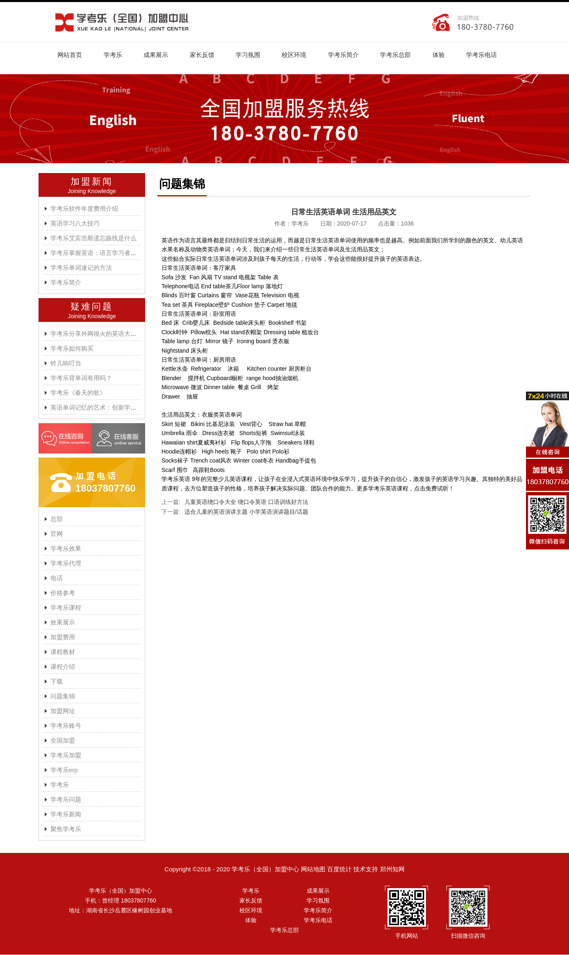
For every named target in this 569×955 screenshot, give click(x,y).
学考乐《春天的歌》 (78, 393)
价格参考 (62, 593)
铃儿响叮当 (65, 363)
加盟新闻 (92, 182)
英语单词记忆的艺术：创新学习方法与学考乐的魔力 (121, 407)
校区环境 (297, 54)
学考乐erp (64, 770)
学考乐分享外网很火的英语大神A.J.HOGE (107, 333)
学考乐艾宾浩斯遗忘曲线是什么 (93, 238)
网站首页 (70, 54)
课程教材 (62, 652)
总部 (56, 519)
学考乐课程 (65, 607)
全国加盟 (62, 740)
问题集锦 (62, 696)
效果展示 (62, 622)
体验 (444, 54)
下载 (56, 681)
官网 (56, 534)
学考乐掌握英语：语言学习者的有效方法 (105, 253)
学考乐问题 (65, 799)
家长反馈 (204, 54)
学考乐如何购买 (71, 348)
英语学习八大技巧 (75, 223)
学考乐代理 (65, 563)
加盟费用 (62, 637)
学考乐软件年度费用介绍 (84, 208)
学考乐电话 (487, 54)
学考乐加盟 (65, 755)
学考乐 (114, 54)
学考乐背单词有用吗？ (81, 378)
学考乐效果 (65, 548)
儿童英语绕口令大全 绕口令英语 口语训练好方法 (246, 502)
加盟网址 (62, 711)
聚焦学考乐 (65, 829)
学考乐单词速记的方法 (81, 267)
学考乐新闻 (65, 814)
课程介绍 (62, 666)
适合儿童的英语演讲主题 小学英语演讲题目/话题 (246, 512)
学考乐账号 (65, 726)
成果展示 (157, 54)
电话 (56, 578)
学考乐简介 (347, 54)
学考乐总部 (400, 54)
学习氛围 (251, 54)
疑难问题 (92, 307)
